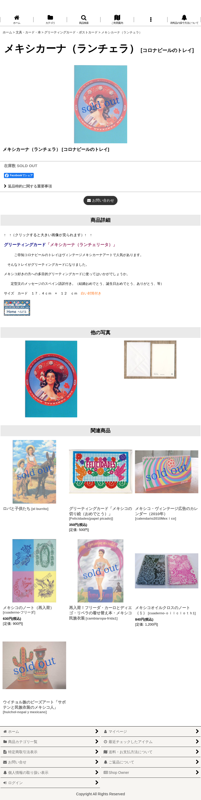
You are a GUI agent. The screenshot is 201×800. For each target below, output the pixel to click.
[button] (83, 19)
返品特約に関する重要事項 (28, 186)
